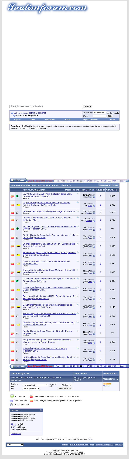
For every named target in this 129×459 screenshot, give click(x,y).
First (56, 181)
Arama (112, 120)
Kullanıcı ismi (88, 113)
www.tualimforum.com (79, 445)
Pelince (26, 198)
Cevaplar (100, 190)
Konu (25, 190)
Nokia (90, 206)
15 (64, 181)
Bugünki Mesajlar (90, 120)
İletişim (65, 445)
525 (109, 181)
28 (91, 181)
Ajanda (68, 120)
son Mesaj (86, 190)
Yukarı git (118, 445)
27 (88, 181)
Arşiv (92, 445)
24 (78, 181)
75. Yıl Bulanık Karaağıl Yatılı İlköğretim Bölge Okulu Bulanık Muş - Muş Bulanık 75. (47, 195)
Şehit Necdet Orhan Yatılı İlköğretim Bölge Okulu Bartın (49, 211)
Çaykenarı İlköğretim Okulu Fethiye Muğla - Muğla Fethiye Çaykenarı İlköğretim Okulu (46, 203)
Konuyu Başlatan (37, 190)
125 (105, 181)
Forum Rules (16, 434)
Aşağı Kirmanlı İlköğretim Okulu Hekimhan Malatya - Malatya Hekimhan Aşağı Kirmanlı (47, 341)
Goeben (89, 213)
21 (67, 181)
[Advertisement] (66, 38)
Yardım (32, 120)
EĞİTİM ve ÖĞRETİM (37, 113)
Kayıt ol (17, 120)
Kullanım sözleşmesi (104, 445)
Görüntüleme (112, 190)
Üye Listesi (50, 120)
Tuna (90, 238)
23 (74, 181)
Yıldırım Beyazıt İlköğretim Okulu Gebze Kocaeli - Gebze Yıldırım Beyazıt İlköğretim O (49, 314)
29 (94, 181)
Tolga (90, 197)
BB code (14, 424)
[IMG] (13, 428)
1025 (114, 181)
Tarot (90, 229)
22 (71, 181)
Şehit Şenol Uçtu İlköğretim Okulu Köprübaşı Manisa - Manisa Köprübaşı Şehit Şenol (48, 306)
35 (98, 181)
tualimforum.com (20, 113)
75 (101, 181)
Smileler (14, 426)
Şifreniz (85, 116)
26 (84, 181)
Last (122, 181)
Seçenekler (104, 185)
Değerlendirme (72, 190)
